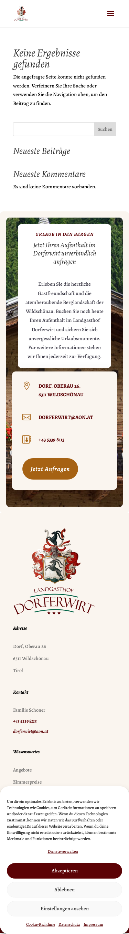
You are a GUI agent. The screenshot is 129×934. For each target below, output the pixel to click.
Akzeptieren (65, 870)
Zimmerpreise (27, 782)
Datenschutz (69, 924)
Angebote (22, 770)
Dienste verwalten (63, 851)
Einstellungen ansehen (65, 908)
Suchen (105, 129)
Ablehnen (64, 889)
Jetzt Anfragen (50, 469)
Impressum (93, 924)
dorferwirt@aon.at (66, 417)
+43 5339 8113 (51, 439)
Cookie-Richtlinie (40, 924)
